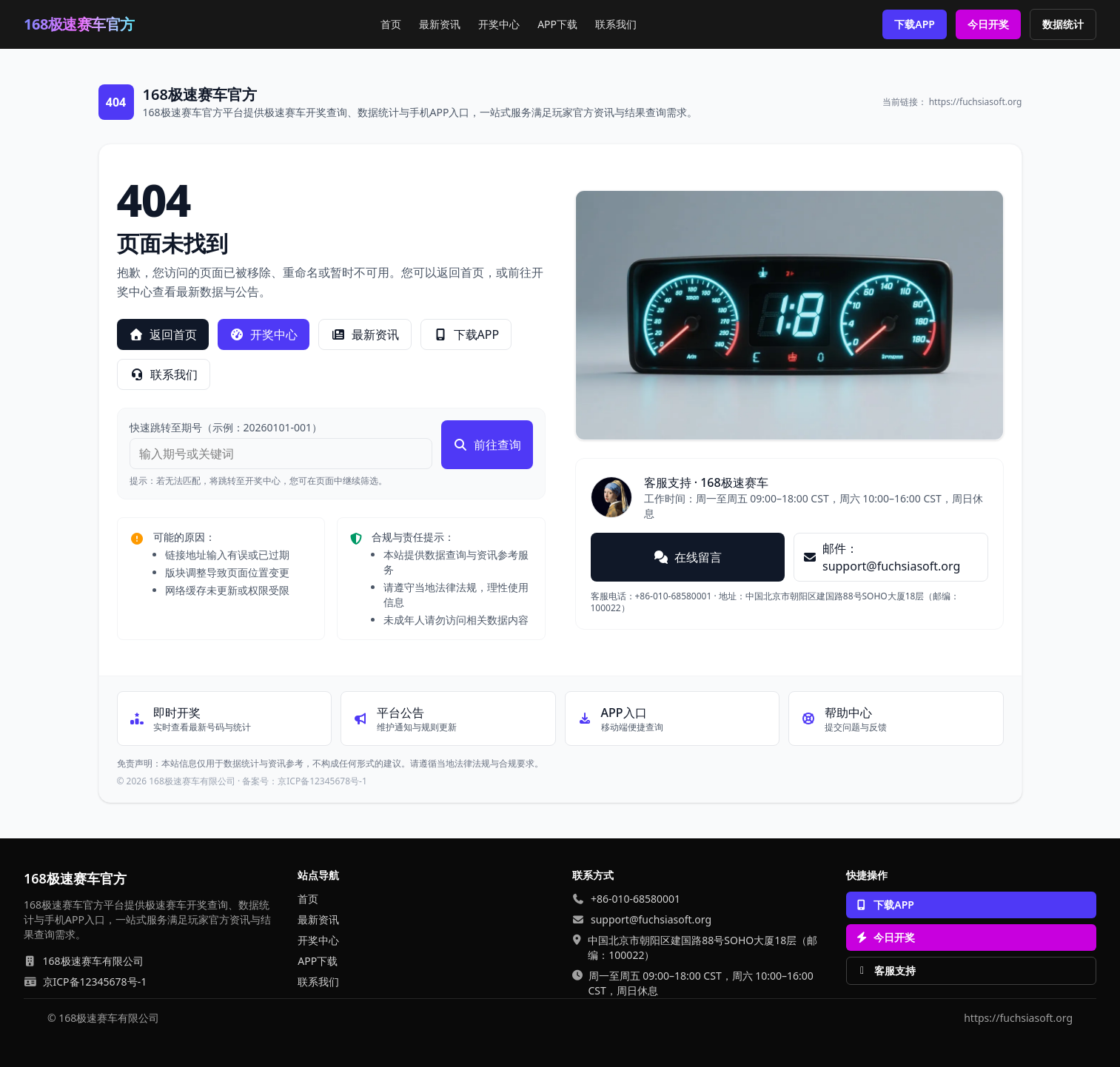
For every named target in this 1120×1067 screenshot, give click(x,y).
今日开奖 (988, 24)
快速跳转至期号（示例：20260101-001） (226, 427)
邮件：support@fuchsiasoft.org (881, 557)
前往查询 (487, 445)
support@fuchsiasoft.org (651, 919)
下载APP (914, 24)
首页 (390, 24)
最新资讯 (439, 24)
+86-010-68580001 (635, 899)
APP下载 (557, 24)
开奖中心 (499, 24)
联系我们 (616, 24)
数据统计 (1063, 24)
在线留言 (688, 557)
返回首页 (163, 334)
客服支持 (886, 970)
